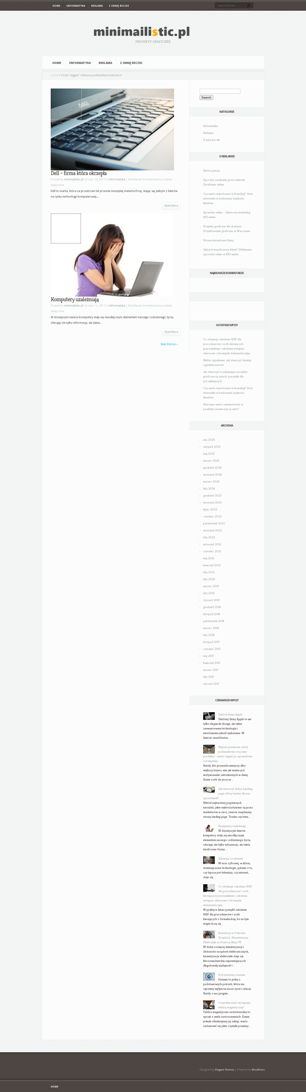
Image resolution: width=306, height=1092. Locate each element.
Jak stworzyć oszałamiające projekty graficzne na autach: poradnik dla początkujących (225, 376)
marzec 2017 (211, 670)
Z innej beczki (119, 5)
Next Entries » (169, 344)
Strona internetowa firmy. (218, 240)
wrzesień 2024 (212, 475)
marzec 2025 (211, 461)
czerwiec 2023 (212, 516)
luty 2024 (209, 488)
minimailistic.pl (73, 179)
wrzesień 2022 (212, 530)
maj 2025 (209, 454)
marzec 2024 (211, 481)
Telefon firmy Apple (230, 714)
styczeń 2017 (211, 684)
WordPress (258, 1069)
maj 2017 (208, 656)
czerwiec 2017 (212, 649)
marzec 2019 (211, 586)
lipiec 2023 (210, 509)
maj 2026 (209, 440)
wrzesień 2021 (212, 544)
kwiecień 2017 (211, 663)
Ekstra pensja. (211, 170)
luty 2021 (208, 572)
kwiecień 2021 (212, 565)
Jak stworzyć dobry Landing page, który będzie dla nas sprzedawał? (228, 793)
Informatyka (75, 5)
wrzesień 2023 (212, 502)
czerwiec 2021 (212, 551)
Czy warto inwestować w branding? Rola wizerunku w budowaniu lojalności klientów (228, 198)
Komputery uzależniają (75, 299)
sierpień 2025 (212, 447)
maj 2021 (208, 558)
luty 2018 (209, 635)
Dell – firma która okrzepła (79, 173)
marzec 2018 (211, 628)
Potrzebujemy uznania (231, 975)
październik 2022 (214, 523)
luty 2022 (209, 537)
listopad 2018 (211, 614)
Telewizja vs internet (230, 858)
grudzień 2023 (212, 495)
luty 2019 (209, 593)
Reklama (97, 5)
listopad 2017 (211, 642)
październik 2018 (213, 621)
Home (56, 5)
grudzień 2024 (212, 468)
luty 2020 (209, 579)
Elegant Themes (224, 1069)
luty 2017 (208, 677)
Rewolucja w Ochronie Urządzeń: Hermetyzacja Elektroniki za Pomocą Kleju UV (225, 937)
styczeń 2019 (211, 600)
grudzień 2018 (212, 607)
